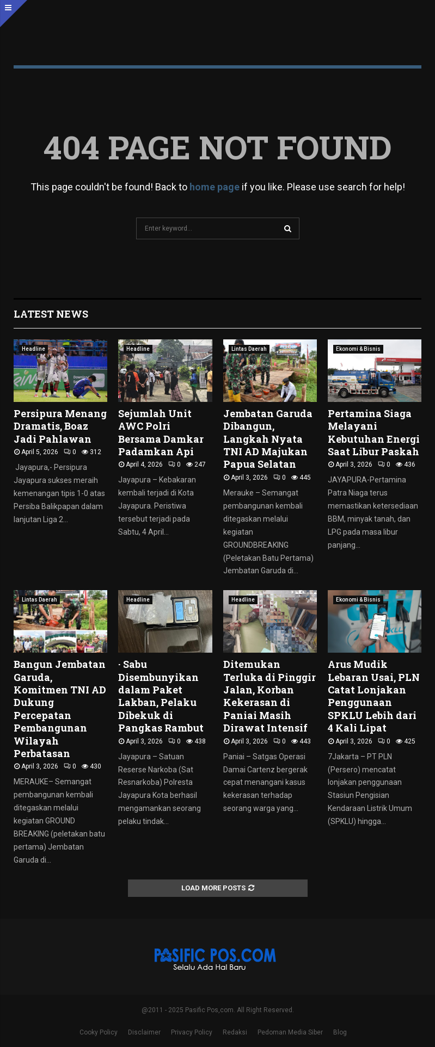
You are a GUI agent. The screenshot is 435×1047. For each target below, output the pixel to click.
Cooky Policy (98, 1032)
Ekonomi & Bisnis (358, 349)
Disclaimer (144, 1032)
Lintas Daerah (249, 349)
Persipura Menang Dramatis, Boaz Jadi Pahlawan (60, 426)
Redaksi (235, 1032)
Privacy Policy (191, 1032)
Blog (340, 1032)
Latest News (51, 313)
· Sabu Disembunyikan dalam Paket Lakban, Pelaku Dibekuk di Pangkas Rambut (161, 696)
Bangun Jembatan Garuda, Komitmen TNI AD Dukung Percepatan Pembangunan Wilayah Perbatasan (60, 709)
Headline (33, 349)
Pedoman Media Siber (290, 1032)
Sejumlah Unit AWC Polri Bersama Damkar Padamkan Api (161, 432)
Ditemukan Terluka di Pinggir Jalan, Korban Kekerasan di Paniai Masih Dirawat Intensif (269, 696)
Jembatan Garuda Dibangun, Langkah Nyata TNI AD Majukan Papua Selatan (268, 439)
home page (214, 187)
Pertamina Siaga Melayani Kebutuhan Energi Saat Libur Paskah (374, 432)
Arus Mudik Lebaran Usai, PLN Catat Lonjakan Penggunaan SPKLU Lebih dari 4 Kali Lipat (374, 696)
